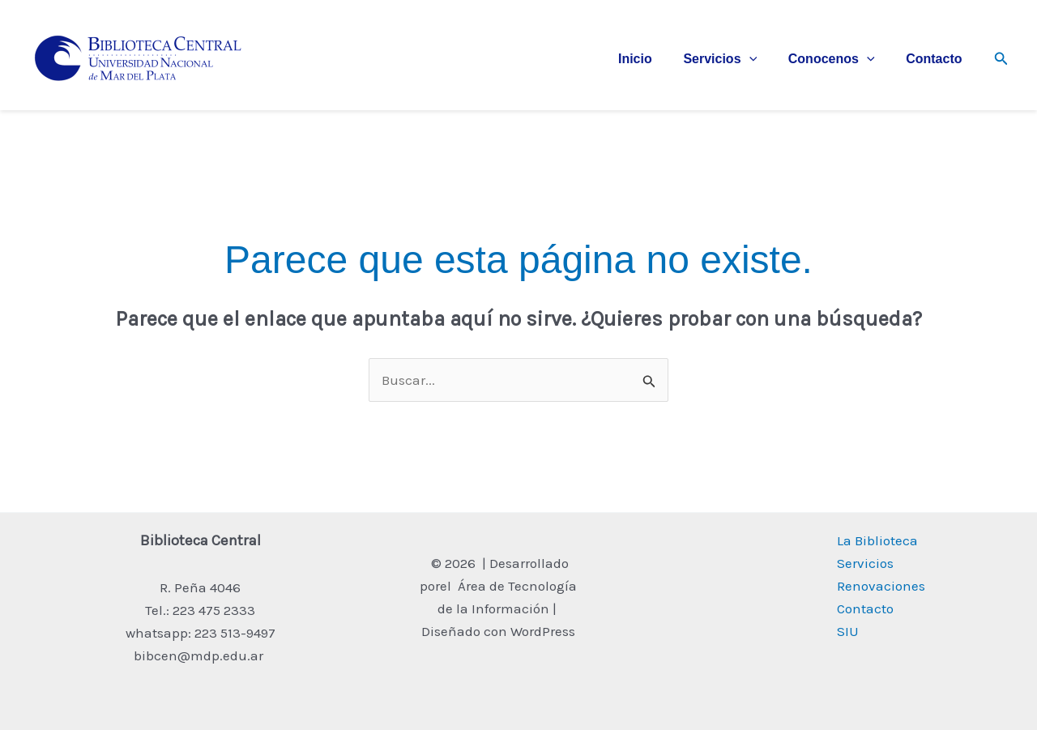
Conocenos (839, 59)
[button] (1001, 59)
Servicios (733, 59)
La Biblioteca (877, 540)
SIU (848, 631)
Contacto (936, 59)
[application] (762, 59)
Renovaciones (881, 586)
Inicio (654, 59)
